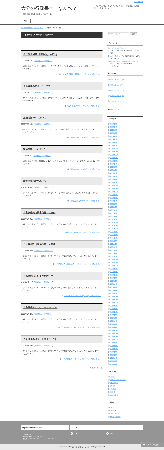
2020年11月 (114, 262)
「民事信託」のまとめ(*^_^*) (38, 276)
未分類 (112, 386)
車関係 (112, 392)
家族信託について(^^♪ (34, 149)
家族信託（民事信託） (43, 61)
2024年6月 (114, 130)
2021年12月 (114, 222)
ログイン (113, 407)
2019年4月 (114, 321)
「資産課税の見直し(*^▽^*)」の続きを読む (83, 106)
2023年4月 (114, 173)
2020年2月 (114, 290)
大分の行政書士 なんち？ (49, 8)
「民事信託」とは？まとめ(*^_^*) (40, 307)
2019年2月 (114, 327)
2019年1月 (114, 330)
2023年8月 (114, 161)
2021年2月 (114, 253)
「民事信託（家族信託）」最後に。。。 (44, 244)
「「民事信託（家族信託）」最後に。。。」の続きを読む (78, 264)
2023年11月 (114, 152)
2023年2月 (114, 179)
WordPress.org (115, 417)
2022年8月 (114, 198)
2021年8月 (114, 235)
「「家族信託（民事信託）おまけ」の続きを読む (81, 232)
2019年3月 (114, 324)
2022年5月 (114, 207)
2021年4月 (114, 247)
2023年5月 (114, 170)
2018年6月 (114, 352)
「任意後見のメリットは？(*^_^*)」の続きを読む (81, 359)
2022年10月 (114, 192)
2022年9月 (114, 195)
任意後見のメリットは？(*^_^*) (39, 339)
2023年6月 (114, 167)
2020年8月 (114, 272)
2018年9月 (114, 343)
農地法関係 (114, 395)
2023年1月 (114, 182)
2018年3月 (114, 361)
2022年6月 (114, 204)
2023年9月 (114, 158)
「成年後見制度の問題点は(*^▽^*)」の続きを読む (81, 74)
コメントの (116, 414)
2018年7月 (114, 349)
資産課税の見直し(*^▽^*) (36, 86)
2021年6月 (114, 241)
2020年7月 (114, 275)
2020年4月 (114, 284)
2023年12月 (114, 148)
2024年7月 (114, 127)
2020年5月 (114, 281)
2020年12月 (114, 259)
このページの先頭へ (153, 445)
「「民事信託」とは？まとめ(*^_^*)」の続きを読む (80, 327)
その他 (112, 377)
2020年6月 (114, 278)
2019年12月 (114, 296)
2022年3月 (114, 213)
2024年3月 (114, 139)
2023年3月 (114, 176)
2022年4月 (114, 210)
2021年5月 (114, 244)
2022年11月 (114, 189)
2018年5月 (114, 355)
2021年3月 (114, 250)
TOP (25, 21)
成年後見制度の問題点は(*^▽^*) (40, 54)
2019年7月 (114, 312)
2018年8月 (114, 346)
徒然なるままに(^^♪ (117, 79)
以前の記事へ (95, 368)
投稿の (114, 410)
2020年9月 (114, 269)
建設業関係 (114, 383)
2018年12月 (114, 333)
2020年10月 (114, 266)
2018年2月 (114, 364)
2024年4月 (114, 136)
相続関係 (113, 389)
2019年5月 (114, 318)
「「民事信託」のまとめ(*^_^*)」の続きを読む (82, 296)
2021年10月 (114, 229)
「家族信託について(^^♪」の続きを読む (85, 169)
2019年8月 (114, 309)
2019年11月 (114, 299)
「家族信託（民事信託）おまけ (39, 212)
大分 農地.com (115, 56)
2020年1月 (114, 293)
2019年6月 (114, 315)
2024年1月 (114, 145)
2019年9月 (114, 306)
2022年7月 (114, 201)
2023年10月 (114, 155)
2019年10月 (114, 303)
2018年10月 (114, 339)
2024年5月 (114, 133)
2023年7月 (114, 164)
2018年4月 (114, 358)
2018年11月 (114, 336)
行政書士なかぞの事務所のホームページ (124, 61)
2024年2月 (114, 142)
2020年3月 (114, 287)
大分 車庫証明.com (125, 48)
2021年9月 (114, 232)
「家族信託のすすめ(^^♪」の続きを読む (85, 137)
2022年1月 (114, 219)
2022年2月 (114, 216)
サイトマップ (138, 2)
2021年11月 (114, 225)
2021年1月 (114, 256)
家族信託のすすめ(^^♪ (34, 117)
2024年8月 (114, 124)
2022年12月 (114, 185)
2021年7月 (114, 238)
